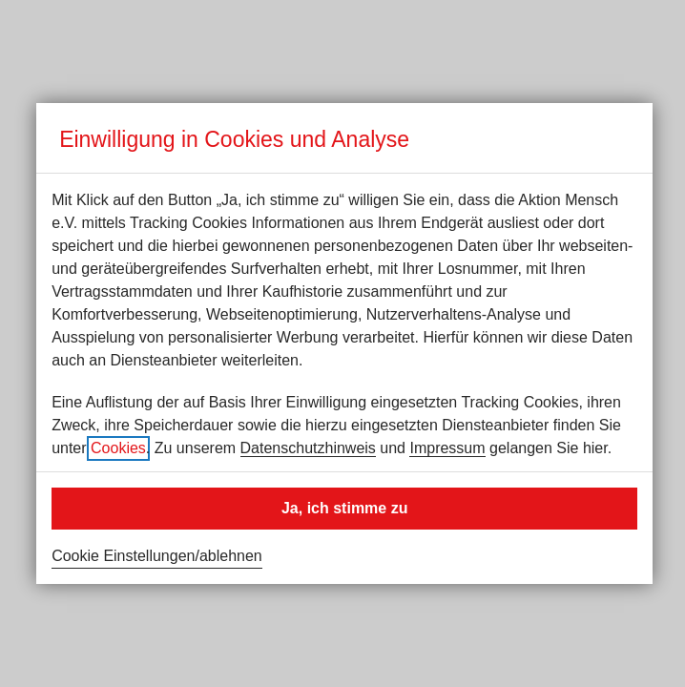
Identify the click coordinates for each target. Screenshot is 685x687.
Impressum (447, 448)
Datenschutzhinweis (308, 448)
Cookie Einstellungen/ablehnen (157, 556)
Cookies (118, 448)
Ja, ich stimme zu (344, 508)
